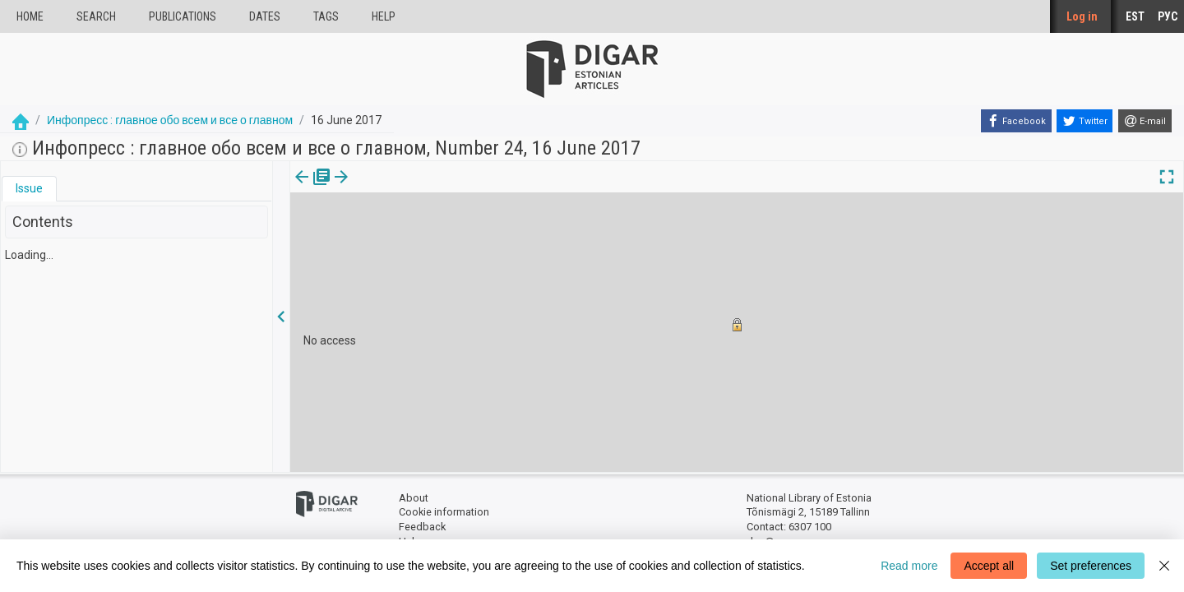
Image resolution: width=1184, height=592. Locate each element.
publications (182, 16)
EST (1135, 16)
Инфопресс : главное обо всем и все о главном (170, 120)
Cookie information (444, 512)
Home (30, 16)
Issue (29, 188)
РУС (1167, 16)
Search (96, 16)
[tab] (29, 188)
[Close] (1164, 566)
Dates (264, 16)
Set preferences (1090, 565)
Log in (1082, 16)
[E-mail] (1145, 120)
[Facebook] (1016, 120)
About (413, 498)
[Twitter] (1084, 120)
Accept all (989, 565)
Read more (909, 565)
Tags (326, 16)
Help (383, 16)
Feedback (422, 526)
